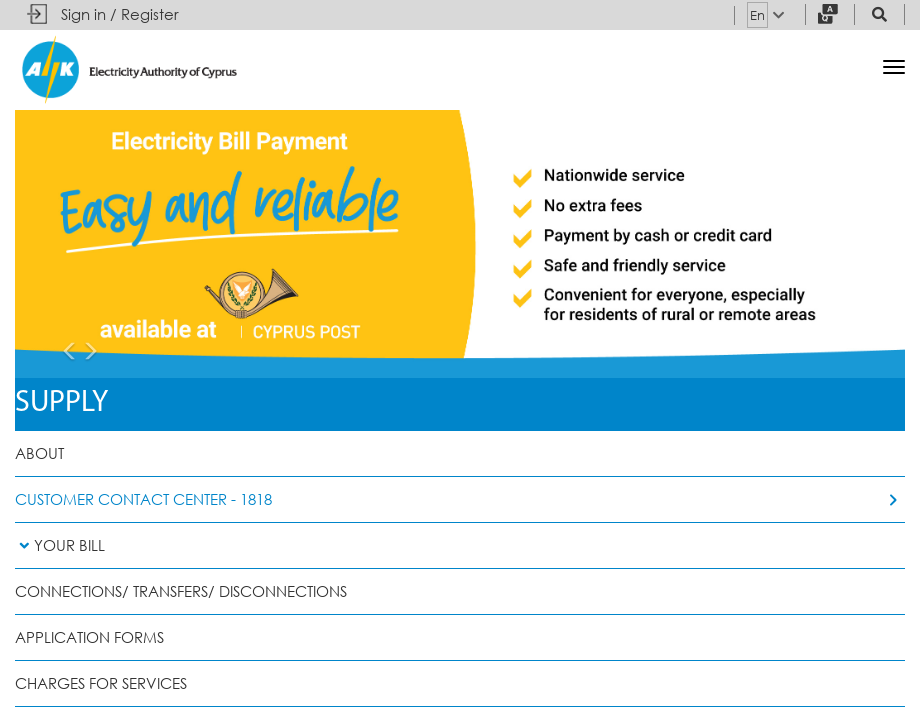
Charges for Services (101, 683)
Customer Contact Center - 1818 (143, 499)
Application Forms (89, 637)
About (39, 453)
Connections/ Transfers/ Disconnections (181, 591)
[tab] (460, 546)
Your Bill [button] (60, 545)
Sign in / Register (120, 14)
